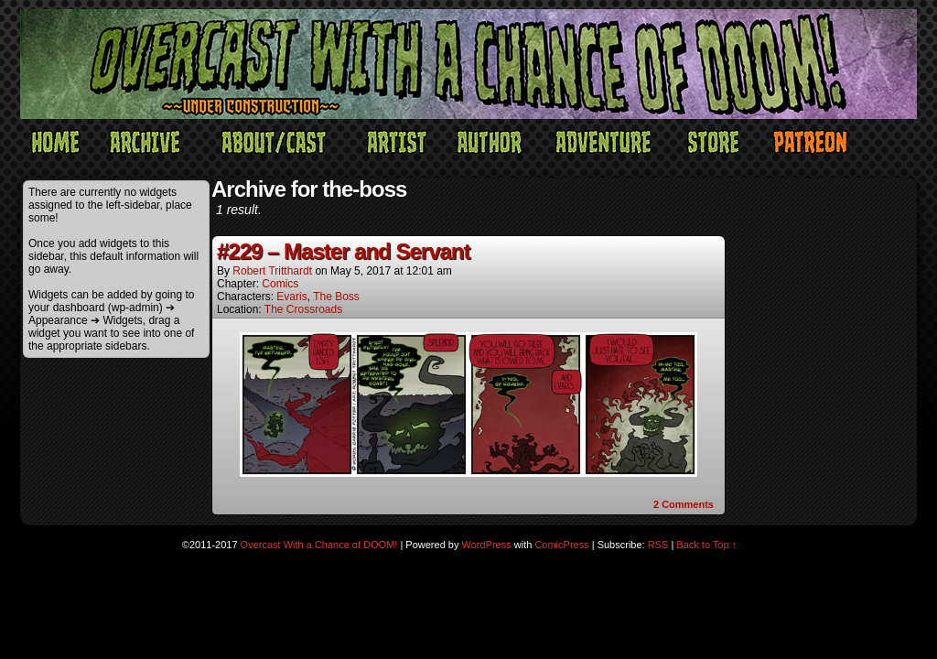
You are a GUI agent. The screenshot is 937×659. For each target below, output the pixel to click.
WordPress (487, 544)
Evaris (291, 296)
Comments (683, 504)
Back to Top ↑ (706, 544)
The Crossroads (303, 309)
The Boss (336, 296)
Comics (280, 283)
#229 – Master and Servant (343, 251)
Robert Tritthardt (272, 271)
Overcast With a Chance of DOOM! (319, 544)
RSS (658, 544)
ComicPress (561, 544)
